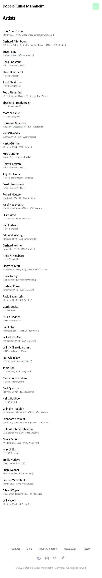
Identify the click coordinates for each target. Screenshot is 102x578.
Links (29, 548)
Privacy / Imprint (48, 548)
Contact (16, 548)
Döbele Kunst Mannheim (23, 6)
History (86, 548)
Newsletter (70, 548)
